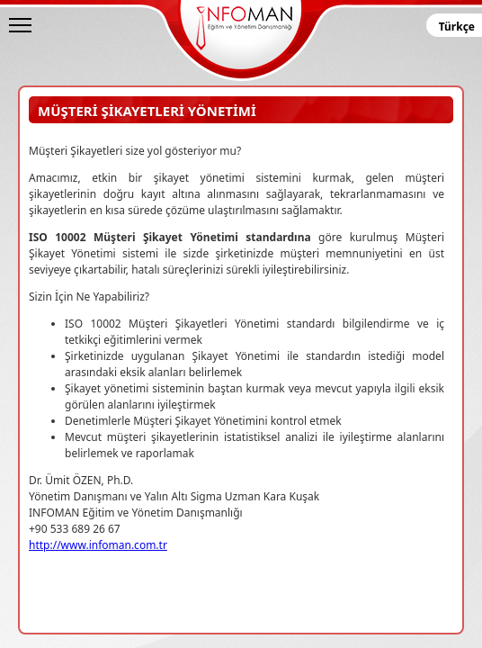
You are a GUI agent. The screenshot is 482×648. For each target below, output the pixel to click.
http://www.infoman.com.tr (98, 545)
